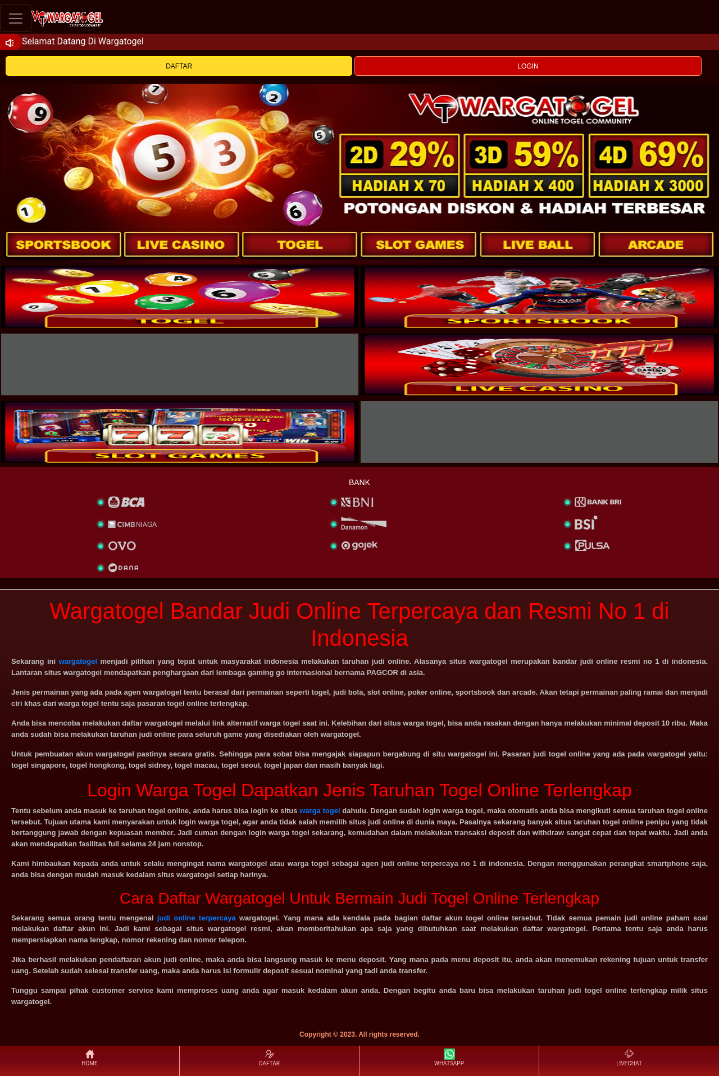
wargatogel (77, 661)
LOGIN (527, 66)
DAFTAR (179, 66)
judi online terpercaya (196, 918)
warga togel (319, 810)
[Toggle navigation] (15, 18)
